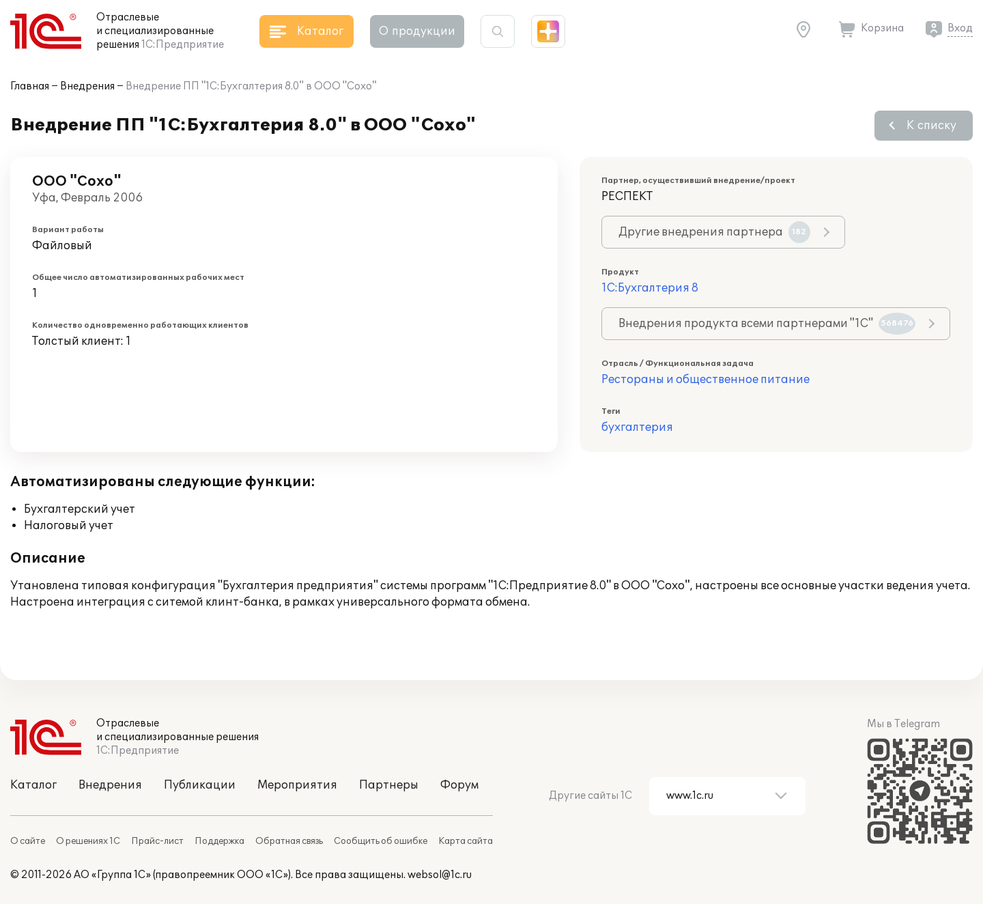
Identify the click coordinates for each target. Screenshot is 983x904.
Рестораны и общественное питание (705, 379)
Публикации (200, 785)
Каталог (33, 785)
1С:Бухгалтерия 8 (649, 288)
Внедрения (87, 86)
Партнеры (388, 785)
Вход (960, 28)
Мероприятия (297, 785)
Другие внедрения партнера (714, 232)
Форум (459, 785)
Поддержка (219, 841)
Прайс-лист (157, 841)
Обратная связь (289, 841)
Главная (29, 86)
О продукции (417, 31)
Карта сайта (465, 841)
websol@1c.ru (440, 875)
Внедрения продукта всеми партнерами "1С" (766, 324)
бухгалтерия (637, 427)
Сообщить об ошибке (380, 841)
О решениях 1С (88, 841)
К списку (931, 125)
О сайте (27, 841)
